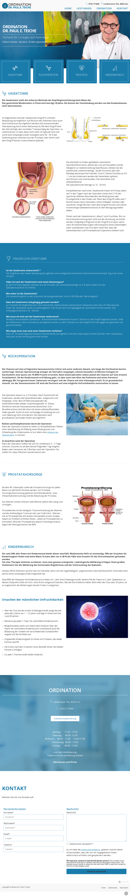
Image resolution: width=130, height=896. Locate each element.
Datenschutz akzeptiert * (80, 848)
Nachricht (71, 816)
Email (7, 838)
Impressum (124, 892)
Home (68, 8)
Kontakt (122, 8)
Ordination (104, 8)
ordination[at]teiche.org (65, 722)
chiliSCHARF (125, 886)
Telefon (8, 849)
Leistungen (84, 8)
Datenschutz (112, 892)
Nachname (9, 827)
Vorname (8, 816)
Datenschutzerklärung (92, 853)
